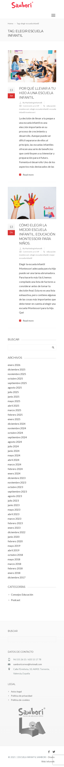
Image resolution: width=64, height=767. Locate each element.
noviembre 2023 (17, 482)
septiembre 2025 (17, 382)
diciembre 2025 (16, 369)
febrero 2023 (15, 523)
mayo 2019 (14, 545)
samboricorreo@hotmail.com (27, 664)
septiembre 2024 (17, 437)
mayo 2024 (14, 455)
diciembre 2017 (16, 577)
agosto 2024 (15, 441)
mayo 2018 (14, 559)
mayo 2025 (14, 401)
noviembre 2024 (17, 428)
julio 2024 (13, 446)
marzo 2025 (14, 410)
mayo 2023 (14, 509)
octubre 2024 (15, 432)
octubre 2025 (15, 378)
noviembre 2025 (17, 373)
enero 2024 (14, 473)
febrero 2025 (15, 414)
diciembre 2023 (16, 477)
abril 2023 (13, 514)
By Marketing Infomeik (32, 102)
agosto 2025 (15, 387)
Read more (28, 175)
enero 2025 (14, 419)
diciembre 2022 (16, 532)
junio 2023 (13, 505)
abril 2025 (13, 405)
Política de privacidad (21, 695)
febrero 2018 (15, 568)
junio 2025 (13, 396)
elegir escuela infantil (39, 109)
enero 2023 (14, 527)
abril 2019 (13, 550)
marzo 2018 (14, 563)
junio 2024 (13, 450)
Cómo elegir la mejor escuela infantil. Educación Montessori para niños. (37, 234)
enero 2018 (14, 572)
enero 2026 (14, 364)
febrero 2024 (15, 468)
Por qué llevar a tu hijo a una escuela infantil (37, 93)
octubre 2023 (15, 486)
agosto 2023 (15, 496)
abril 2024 (13, 459)
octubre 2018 (15, 554)
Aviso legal (16, 691)
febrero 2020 (15, 541)
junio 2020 (13, 536)
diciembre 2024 (16, 423)
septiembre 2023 (17, 491)
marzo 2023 (14, 518)
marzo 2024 (14, 464)
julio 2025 (13, 392)
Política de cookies (20, 700)
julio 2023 (13, 500)
